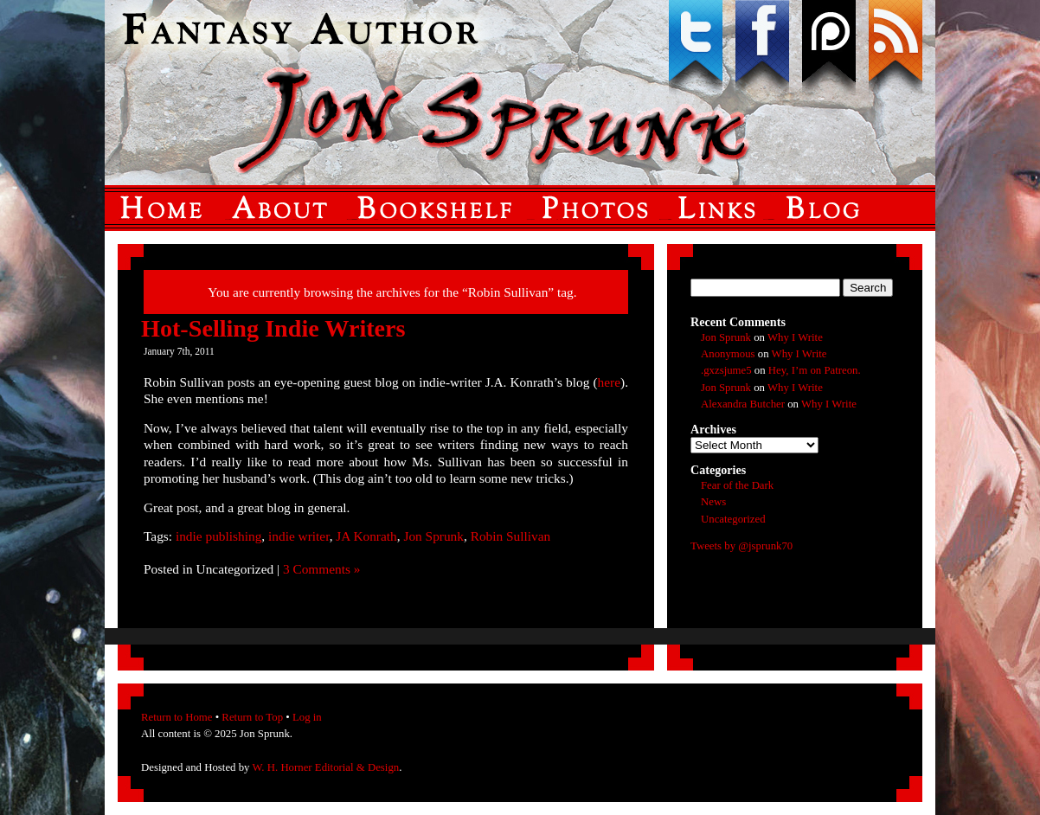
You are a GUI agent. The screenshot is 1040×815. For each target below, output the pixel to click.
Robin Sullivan (511, 536)
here (609, 382)
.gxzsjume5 (726, 370)
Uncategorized (733, 519)
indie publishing (218, 536)
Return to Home (176, 717)
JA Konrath (366, 536)
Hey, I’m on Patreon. (814, 370)
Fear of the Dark (737, 485)
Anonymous (728, 354)
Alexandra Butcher (743, 404)
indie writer (299, 536)
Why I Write (795, 337)
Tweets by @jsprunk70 (741, 546)
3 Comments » (322, 569)
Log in (307, 717)
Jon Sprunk (433, 536)
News (713, 502)
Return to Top (252, 717)
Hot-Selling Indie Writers (273, 328)
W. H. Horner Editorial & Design (325, 767)
